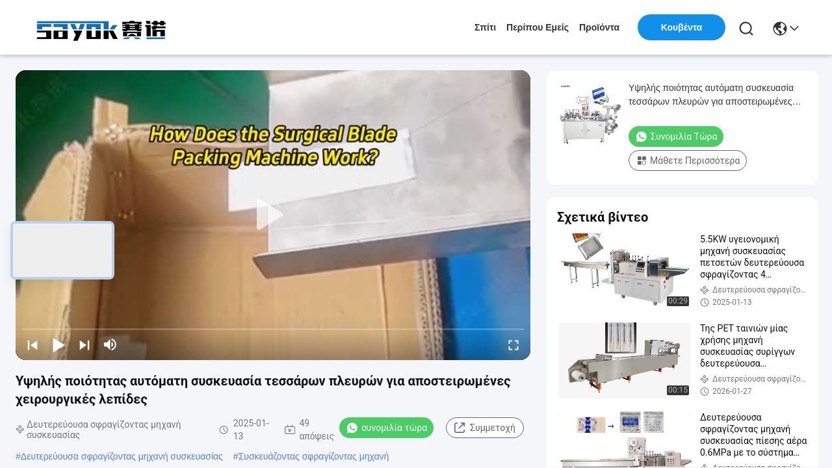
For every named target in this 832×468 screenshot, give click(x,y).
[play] (273, 215)
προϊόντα (599, 27)
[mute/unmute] (111, 344)
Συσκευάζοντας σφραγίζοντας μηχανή (314, 456)
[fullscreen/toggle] (513, 344)
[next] (85, 344)
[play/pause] (59, 344)
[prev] (33, 344)
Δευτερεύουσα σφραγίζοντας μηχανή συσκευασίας (122, 456)
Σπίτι (485, 27)
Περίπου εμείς (537, 27)
